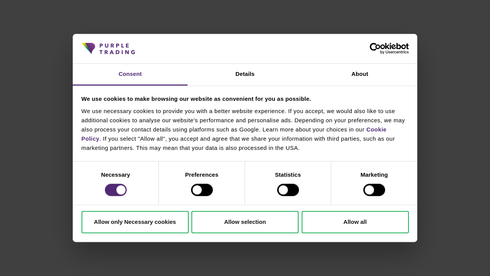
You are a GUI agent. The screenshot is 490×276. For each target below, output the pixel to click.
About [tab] (359, 74)
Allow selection (245, 222)
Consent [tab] (130, 74)
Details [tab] (245, 74)
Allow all (355, 222)
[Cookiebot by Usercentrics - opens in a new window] (375, 48)
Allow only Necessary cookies (135, 222)
